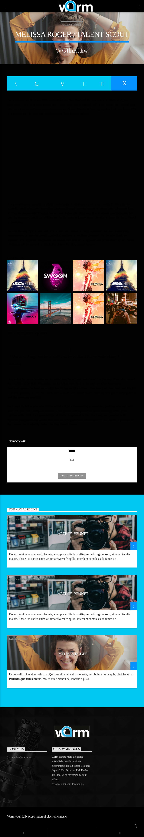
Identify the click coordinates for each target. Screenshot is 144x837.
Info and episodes (72, 475)
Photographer (19, 518)
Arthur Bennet (72, 533)
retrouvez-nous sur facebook (68, 784)
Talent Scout (71, 24)
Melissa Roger (72, 654)
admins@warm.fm (21, 757)
